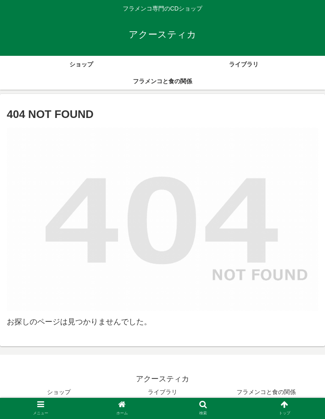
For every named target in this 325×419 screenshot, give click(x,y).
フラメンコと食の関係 (266, 392)
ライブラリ (162, 392)
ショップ (59, 392)
